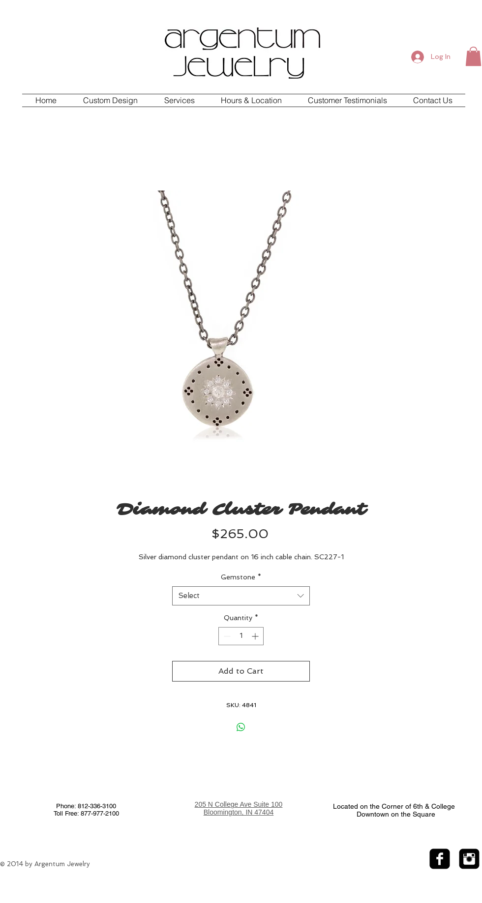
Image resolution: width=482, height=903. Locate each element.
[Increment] (256, 636)
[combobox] (241, 595)
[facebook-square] (439, 858)
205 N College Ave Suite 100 (239, 804)
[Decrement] (226, 636)
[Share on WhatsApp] (241, 727)
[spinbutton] (241, 636)
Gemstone (241, 577)
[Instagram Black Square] (469, 858)
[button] (473, 56)
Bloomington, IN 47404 (238, 812)
